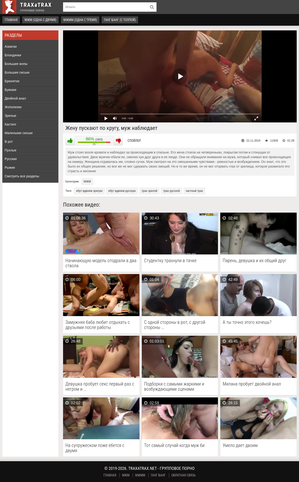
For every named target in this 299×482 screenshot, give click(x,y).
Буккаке (10, 90)
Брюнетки (12, 81)
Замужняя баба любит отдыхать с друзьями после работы (97, 325)
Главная (11, 20)
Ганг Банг (158, 475)
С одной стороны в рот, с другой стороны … (174, 325)
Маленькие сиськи (18, 133)
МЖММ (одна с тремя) (80, 20)
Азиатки (11, 46)
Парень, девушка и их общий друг (254, 260)
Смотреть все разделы (22, 176)
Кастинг (10, 124)
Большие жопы (16, 64)
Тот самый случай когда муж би (174, 445)
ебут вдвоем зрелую (89, 191)
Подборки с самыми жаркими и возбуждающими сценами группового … (174, 386)
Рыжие (10, 167)
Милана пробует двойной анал (252, 384)
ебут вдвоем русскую (122, 191)
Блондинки (13, 55)
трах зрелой (149, 191)
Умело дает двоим (240, 445)
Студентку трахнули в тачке (170, 260)
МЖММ (140, 475)
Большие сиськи (17, 72)
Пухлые (10, 150)
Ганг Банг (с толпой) (120, 20)
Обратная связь (183, 475)
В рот (9, 141)
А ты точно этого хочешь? (247, 322)
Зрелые (10, 116)
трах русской (171, 191)
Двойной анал (15, 98)
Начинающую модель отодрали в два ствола (100, 263)
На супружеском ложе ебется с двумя (95, 448)
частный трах (194, 191)
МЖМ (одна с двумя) (40, 20)
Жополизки (13, 107)
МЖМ (87, 181)
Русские (11, 159)
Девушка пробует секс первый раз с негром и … (99, 386)
